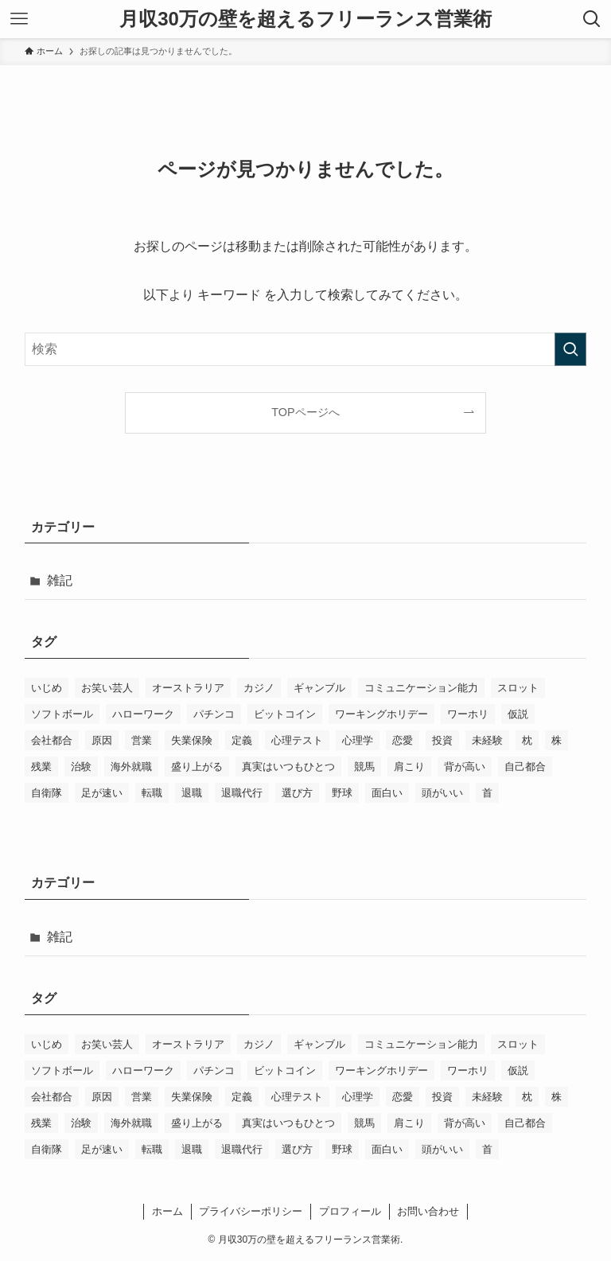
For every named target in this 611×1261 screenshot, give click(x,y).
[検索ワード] (306, 349)
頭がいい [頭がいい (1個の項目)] (442, 793)
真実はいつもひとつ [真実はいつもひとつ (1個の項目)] (288, 767)
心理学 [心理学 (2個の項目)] (357, 740)
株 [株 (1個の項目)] (556, 740)
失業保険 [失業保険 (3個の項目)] (191, 740)
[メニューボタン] (19, 19)
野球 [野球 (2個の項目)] (342, 793)
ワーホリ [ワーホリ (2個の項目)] (467, 714)
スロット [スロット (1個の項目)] (518, 688)
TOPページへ (305, 412)
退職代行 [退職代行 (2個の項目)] (242, 793)
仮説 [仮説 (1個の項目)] (518, 714)
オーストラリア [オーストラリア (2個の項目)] (188, 688)
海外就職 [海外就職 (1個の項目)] (131, 767)
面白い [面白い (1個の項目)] (387, 793)
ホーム (167, 1211)
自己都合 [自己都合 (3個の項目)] (525, 767)
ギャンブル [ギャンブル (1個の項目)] (319, 688)
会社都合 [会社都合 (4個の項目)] (51, 740)
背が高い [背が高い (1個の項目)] (464, 767)
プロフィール (350, 1211)
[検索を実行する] (570, 349)
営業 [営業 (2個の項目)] (141, 740)
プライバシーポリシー (250, 1211)
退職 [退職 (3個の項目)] (191, 793)
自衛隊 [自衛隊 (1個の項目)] (46, 793)
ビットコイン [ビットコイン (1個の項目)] (285, 714)
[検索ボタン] (592, 19)
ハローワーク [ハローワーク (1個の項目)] (143, 714)
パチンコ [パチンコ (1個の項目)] (214, 714)
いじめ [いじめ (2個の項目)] (46, 688)
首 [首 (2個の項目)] (487, 793)
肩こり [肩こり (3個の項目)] (409, 767)
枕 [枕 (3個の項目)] (527, 740)
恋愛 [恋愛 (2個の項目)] (402, 740)
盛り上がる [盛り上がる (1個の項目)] (197, 767)
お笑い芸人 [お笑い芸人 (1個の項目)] (107, 688)
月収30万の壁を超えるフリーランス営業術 (305, 19)
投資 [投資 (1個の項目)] (442, 740)
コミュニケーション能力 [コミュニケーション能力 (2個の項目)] (421, 688)
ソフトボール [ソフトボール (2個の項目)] (62, 714)
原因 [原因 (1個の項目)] (101, 740)
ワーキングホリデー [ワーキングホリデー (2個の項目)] (381, 714)
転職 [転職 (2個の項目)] (152, 793)
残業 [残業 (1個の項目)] (41, 767)
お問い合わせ (428, 1211)
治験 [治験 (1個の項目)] (81, 767)
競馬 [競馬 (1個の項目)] (364, 767)
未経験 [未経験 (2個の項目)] (487, 740)
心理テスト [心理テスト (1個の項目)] (297, 740)
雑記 (59, 580)
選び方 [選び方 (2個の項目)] (297, 793)
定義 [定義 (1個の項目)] (242, 740)
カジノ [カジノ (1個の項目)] (258, 688)
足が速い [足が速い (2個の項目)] (102, 793)
